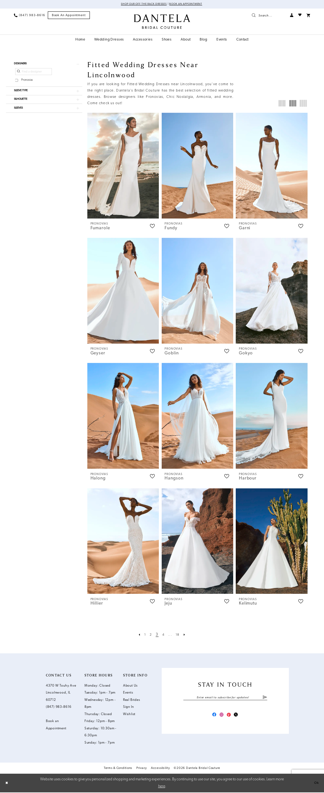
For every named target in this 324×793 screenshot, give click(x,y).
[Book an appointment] (69, 16)
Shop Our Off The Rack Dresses (140, 4)
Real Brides (131, 700)
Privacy (141, 768)
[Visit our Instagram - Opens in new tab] (221, 717)
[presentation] (123, 166)
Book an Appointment (190, 4)
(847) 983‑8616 (59, 707)
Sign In (128, 707)
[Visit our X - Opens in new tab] (239, 717)
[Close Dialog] (7, 783)
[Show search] (268, 15)
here (161, 787)
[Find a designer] (34, 74)
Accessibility (160, 768)
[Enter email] (225, 698)
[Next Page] (187, 635)
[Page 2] (150, 635)
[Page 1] (143, 635)
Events (128, 693)
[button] (291, 15)
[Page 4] (163, 635)
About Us (130, 686)
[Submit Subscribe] (264, 698)
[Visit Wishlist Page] (300, 15)
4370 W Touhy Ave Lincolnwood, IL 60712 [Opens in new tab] (61, 693)
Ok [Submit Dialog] (315, 783)
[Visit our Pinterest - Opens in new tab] (230, 717)
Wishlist (129, 714)
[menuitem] (29, 15)
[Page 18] (179, 635)
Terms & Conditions (118, 768)
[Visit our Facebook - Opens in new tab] (212, 717)
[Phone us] (29, 15)
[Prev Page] (137, 635)
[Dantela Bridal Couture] (162, 22)
